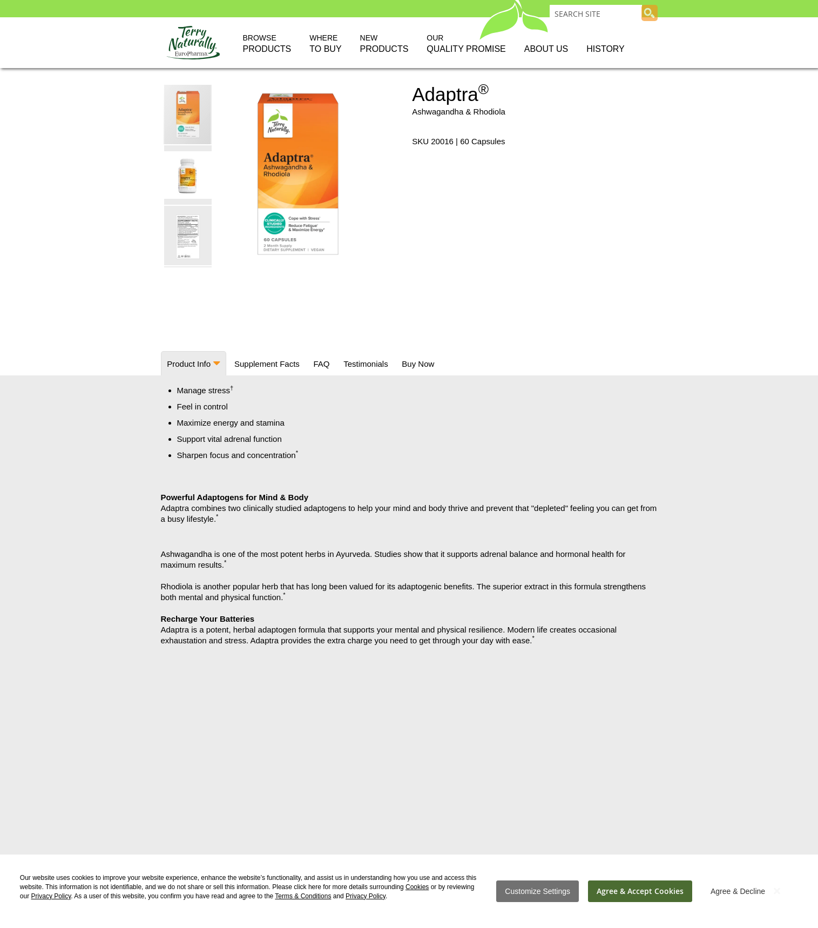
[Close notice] (777, 891)
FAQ (320, 363)
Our (466, 44)
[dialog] (409, 891)
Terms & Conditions (303, 896)
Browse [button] (267, 44)
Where (325, 44)
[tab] (193, 363)
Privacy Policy (51, 896)
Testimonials (363, 363)
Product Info (189, 363)
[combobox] (596, 13)
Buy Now (414, 363)
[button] (188, 174)
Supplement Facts (266, 363)
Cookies (417, 887)
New (384, 44)
